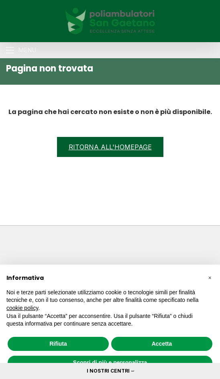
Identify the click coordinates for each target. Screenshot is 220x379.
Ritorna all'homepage (110, 147)
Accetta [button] (162, 343)
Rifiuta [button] (58, 343)
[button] (209, 277)
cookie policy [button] (22, 308)
